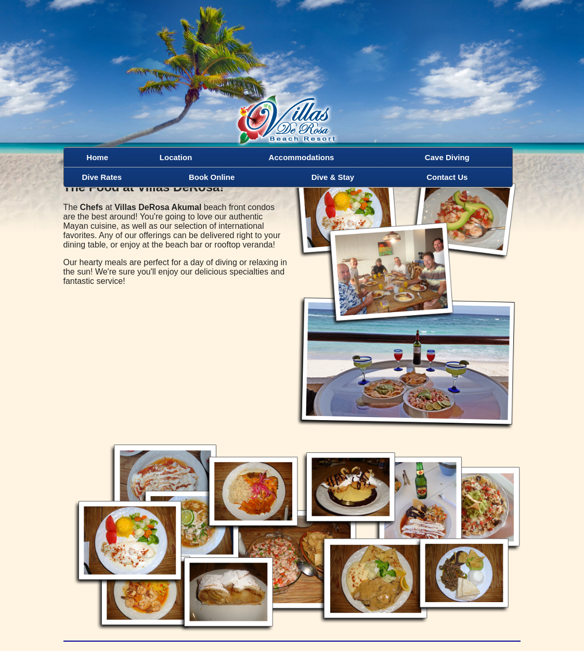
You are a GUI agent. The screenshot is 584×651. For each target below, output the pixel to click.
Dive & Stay (333, 177)
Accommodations (301, 157)
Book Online (212, 177)
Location (176, 157)
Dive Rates (102, 177)
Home (97, 157)
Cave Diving (447, 157)
